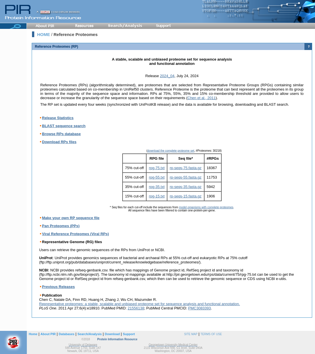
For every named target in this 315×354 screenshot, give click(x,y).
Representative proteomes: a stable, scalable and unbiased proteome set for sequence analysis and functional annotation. (139, 304)
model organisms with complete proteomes (206, 207)
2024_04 (167, 76)
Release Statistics (58, 118)
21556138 (136, 308)
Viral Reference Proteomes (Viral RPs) (75, 234)
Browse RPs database (61, 134)
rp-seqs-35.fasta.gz (185, 187)
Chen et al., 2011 (201, 98)
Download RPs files (59, 142)
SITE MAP (191, 334)
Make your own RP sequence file (70, 218)
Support (129, 334)
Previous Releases (58, 287)
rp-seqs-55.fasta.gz (185, 177)
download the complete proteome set (170, 150)
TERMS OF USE (211, 334)
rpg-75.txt (156, 168)
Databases (67, 334)
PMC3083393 (199, 308)
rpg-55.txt (156, 177)
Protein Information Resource (117, 339)
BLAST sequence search (63, 126)
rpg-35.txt (156, 187)
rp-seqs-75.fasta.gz (185, 168)
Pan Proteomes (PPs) (61, 226)
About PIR (48, 334)
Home (33, 334)
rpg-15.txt (156, 196)
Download (112, 334)
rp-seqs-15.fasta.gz (185, 196)
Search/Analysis (89, 334)
